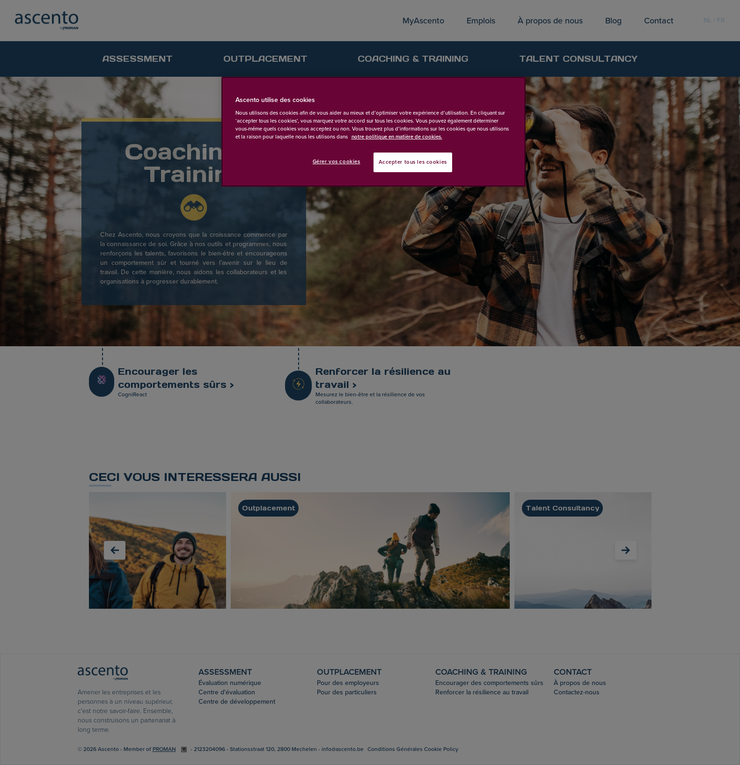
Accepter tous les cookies (413, 162)
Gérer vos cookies (336, 162)
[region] (373, 132)
